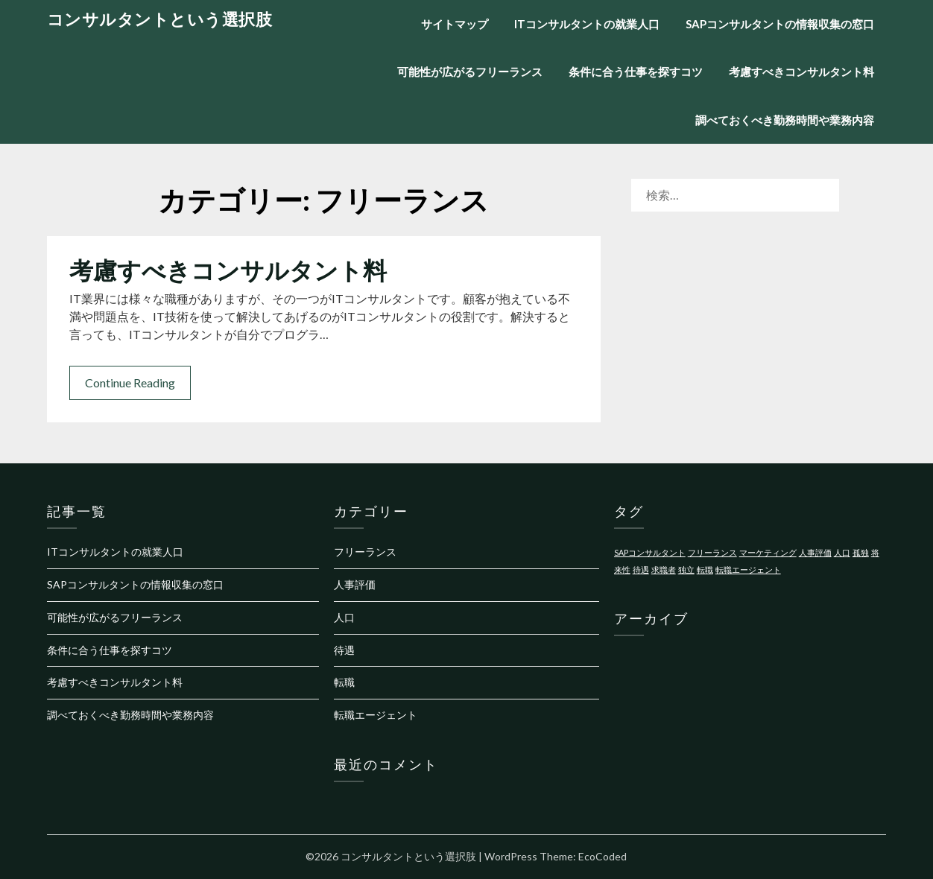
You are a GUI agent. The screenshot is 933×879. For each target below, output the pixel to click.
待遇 (344, 650)
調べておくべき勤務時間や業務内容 (784, 120)
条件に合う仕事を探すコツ (636, 71)
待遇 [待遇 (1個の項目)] (641, 569)
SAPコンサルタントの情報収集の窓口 (780, 24)
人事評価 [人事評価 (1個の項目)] (815, 552)
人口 (344, 617)
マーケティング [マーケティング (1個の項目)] (768, 552)
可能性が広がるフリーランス (470, 71)
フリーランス (365, 551)
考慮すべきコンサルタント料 (801, 71)
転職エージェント (375, 714)
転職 (344, 682)
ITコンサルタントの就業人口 (587, 24)
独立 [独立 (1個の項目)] (686, 569)
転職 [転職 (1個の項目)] (705, 569)
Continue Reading (130, 382)
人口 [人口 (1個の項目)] (842, 552)
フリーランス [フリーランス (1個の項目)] (712, 552)
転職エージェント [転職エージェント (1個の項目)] (748, 569)
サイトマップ (454, 24)
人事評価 (355, 584)
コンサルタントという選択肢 (160, 19)
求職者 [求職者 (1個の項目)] (663, 569)
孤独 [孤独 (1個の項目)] (861, 552)
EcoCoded (602, 856)
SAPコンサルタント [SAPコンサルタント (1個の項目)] (650, 552)
